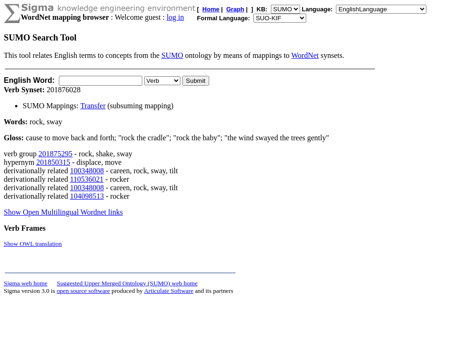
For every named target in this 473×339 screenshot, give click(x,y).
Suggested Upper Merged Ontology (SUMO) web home (127, 283)
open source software (83, 290)
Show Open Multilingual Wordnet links (63, 212)
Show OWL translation (33, 243)
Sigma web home (26, 283)
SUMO (172, 55)
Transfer (93, 106)
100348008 (87, 171)
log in (175, 17)
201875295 (56, 154)
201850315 (53, 162)
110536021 (86, 179)
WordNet (304, 55)
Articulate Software (169, 290)
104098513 (87, 196)
